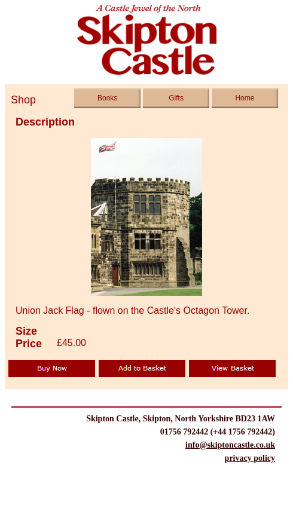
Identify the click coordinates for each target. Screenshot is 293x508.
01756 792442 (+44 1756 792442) (217, 432)
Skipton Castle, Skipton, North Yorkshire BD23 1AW (180, 419)
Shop (18, 100)
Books (107, 98)
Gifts (176, 98)
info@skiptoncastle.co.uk (230, 445)
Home (244, 98)
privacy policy (250, 458)
